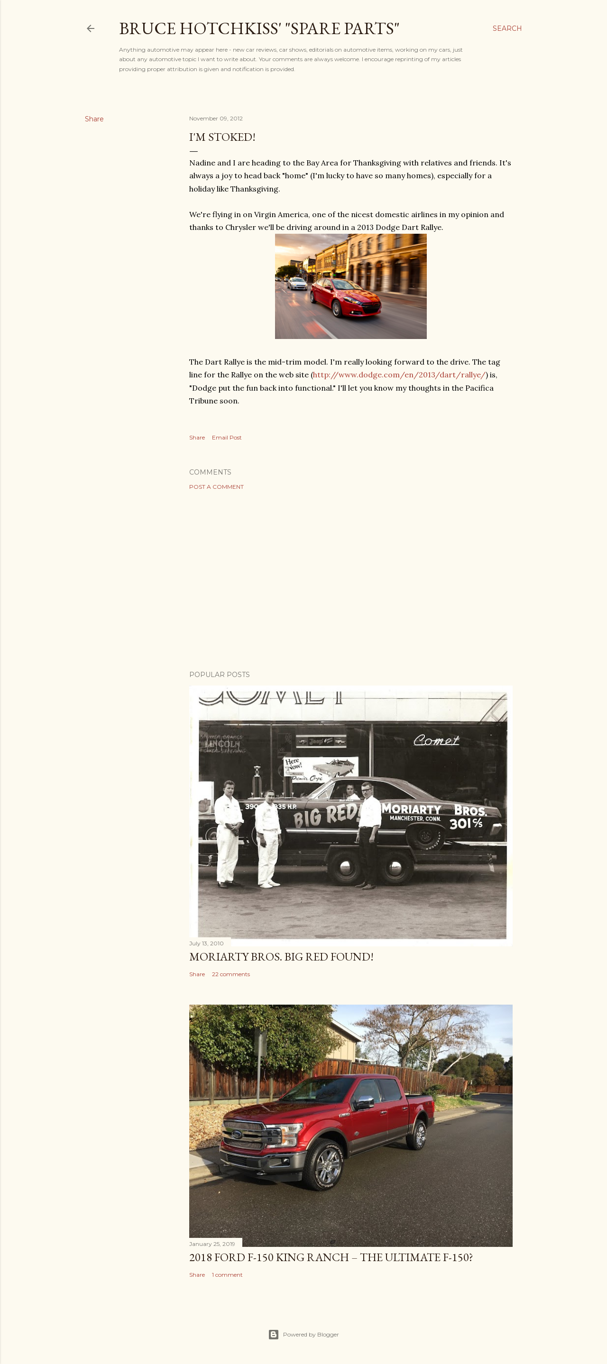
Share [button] (94, 119)
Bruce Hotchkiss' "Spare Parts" (259, 28)
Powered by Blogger (303, 1334)
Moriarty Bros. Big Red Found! (281, 956)
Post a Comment (216, 486)
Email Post (227, 437)
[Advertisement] (351, 580)
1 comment (227, 1274)
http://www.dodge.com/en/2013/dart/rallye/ (399, 374)
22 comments (231, 974)
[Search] (507, 28)
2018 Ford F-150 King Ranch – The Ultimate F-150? (331, 1257)
